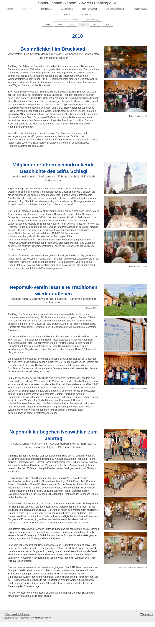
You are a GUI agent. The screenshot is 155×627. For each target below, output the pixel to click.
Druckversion (11, 614)
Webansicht (146, 614)
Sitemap (25, 614)
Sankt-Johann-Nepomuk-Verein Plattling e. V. (77, 3)
